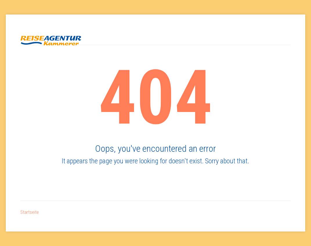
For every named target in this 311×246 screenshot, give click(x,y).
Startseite (29, 212)
